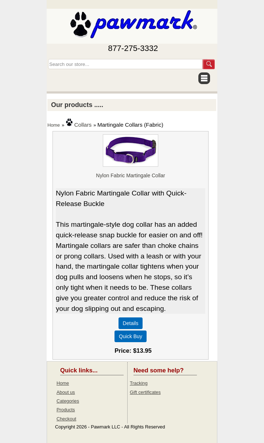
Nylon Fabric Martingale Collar (130, 175)
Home (53, 125)
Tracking (139, 383)
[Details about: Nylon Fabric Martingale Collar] (131, 323)
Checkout (66, 419)
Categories (68, 401)
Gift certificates (145, 392)
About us (66, 392)
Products (66, 409)
